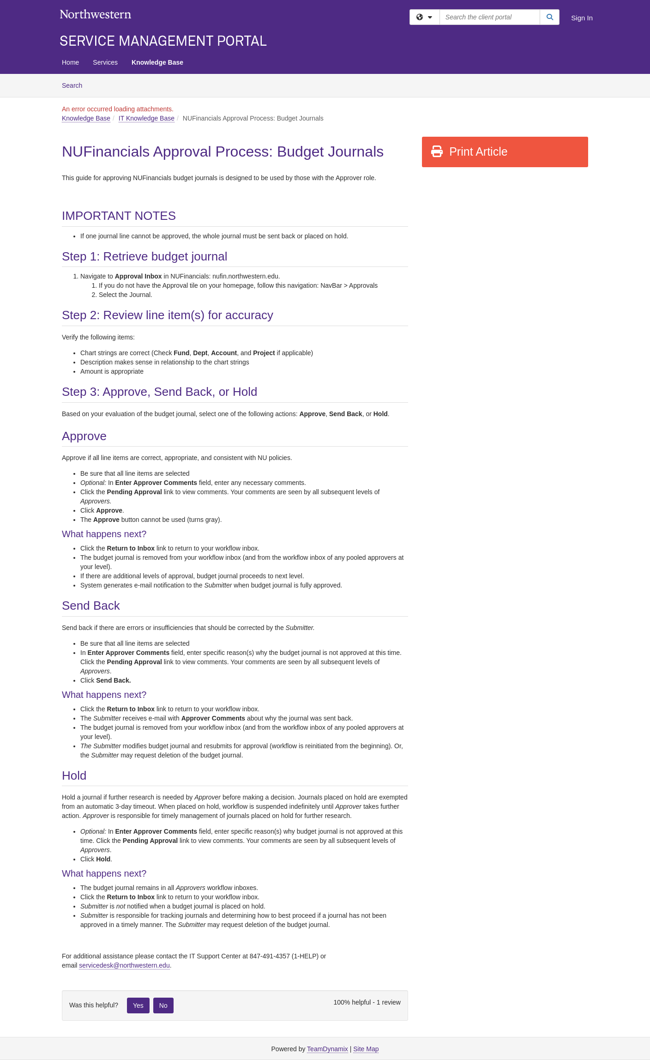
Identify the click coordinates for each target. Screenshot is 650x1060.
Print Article (469, 151)
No (163, 1005)
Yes (138, 1005)
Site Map (366, 1049)
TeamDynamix (327, 1049)
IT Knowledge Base (147, 118)
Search (75, 84)
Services (105, 62)
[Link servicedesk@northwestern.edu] (124, 965)
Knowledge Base (157, 62)
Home (70, 62)
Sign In (582, 18)
